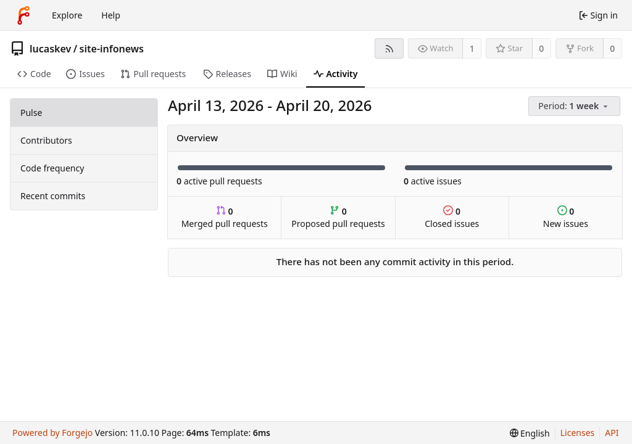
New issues (565, 217)
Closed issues (452, 217)
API (611, 432)
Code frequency (52, 168)
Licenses (577, 432)
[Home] (23, 15)
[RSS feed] (389, 48)
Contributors (46, 140)
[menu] (575, 106)
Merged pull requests (224, 217)
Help (110, 15)
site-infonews (112, 49)
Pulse (31, 112)
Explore (67, 15)
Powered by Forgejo (52, 432)
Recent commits (52, 196)
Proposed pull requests (338, 217)
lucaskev (50, 49)
